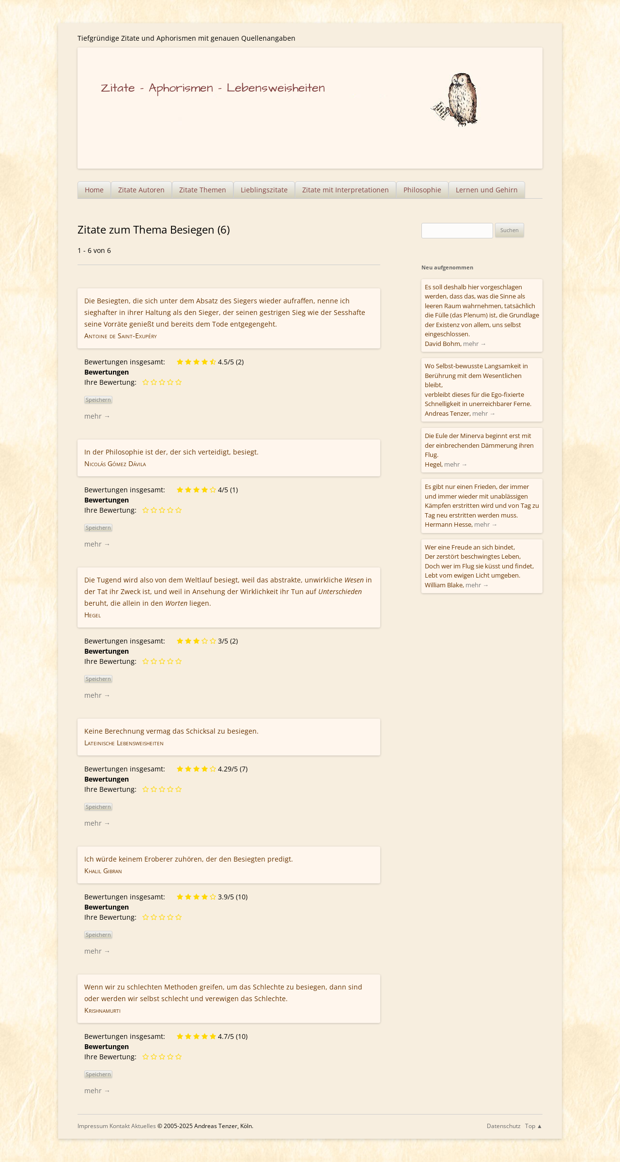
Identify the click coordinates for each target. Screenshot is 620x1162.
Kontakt (119, 1126)
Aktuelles (143, 1126)
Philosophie (422, 189)
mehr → (97, 416)
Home (94, 189)
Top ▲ (533, 1126)
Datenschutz (504, 1126)
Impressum (93, 1126)
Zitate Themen (202, 189)
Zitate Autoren (141, 189)
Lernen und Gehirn (487, 189)
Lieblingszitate (264, 189)
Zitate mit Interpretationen (345, 189)
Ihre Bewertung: (112, 382)
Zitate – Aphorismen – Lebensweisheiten (213, 87)
